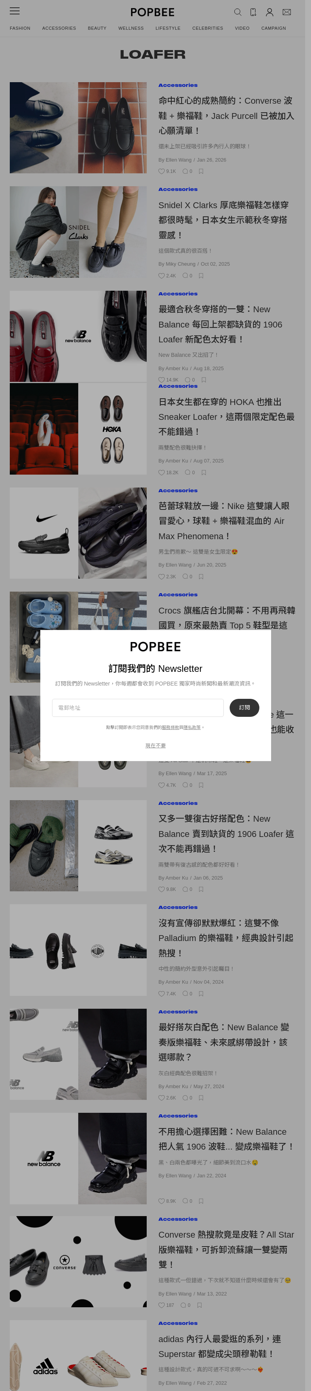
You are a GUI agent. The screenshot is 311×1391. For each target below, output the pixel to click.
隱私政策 (192, 727)
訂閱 (244, 708)
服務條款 (170, 727)
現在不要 (156, 746)
